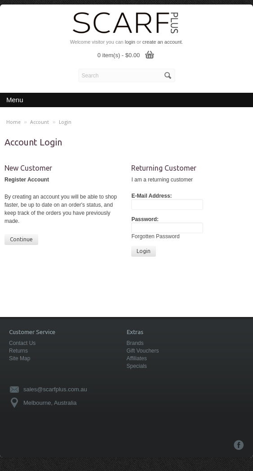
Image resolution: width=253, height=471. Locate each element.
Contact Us (22, 343)
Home (13, 122)
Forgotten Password (155, 236)
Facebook (239, 445)
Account (39, 122)
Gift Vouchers (143, 351)
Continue (21, 239)
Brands (135, 343)
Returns (18, 351)
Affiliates (137, 358)
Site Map (19, 358)
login (130, 42)
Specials (137, 366)
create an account (162, 42)
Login (65, 122)
